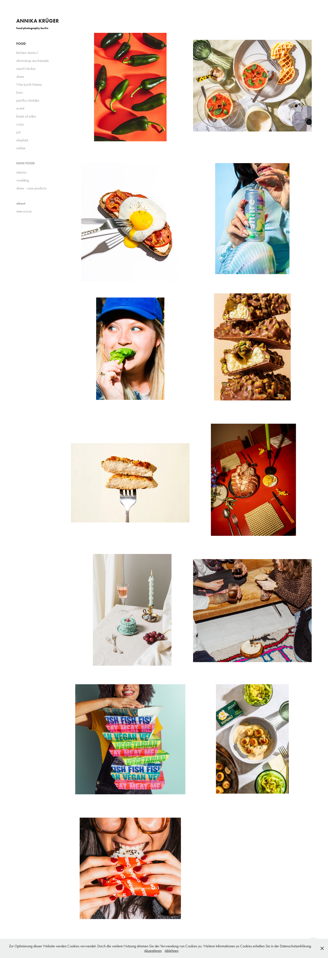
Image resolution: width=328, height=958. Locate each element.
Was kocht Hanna (29, 84)
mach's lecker (26, 68)
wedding (22, 180)
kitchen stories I (27, 52)
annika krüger (37, 21)
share (20, 76)
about (20, 203)
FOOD (21, 44)
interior (21, 172)
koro (19, 92)
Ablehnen (171, 950)
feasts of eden (26, 116)
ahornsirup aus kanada (32, 60)
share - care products (31, 188)
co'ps (20, 124)
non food (25, 163)
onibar (21, 148)
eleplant (22, 140)
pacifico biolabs (27, 100)
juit (18, 132)
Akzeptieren (153, 950)
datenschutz (24, 211)
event (20, 108)
